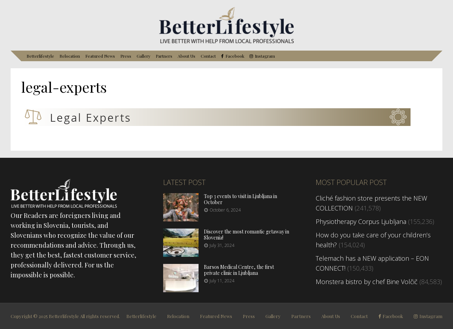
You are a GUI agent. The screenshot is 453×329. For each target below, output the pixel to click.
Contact (208, 56)
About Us (186, 56)
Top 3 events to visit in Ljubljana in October (240, 199)
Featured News (100, 56)
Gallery (143, 56)
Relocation (69, 56)
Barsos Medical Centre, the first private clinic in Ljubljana (239, 270)
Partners (164, 56)
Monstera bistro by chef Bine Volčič (367, 281)
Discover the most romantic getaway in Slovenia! (246, 234)
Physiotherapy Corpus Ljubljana (361, 221)
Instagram (265, 56)
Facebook (234, 56)
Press (125, 56)
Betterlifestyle (40, 56)
